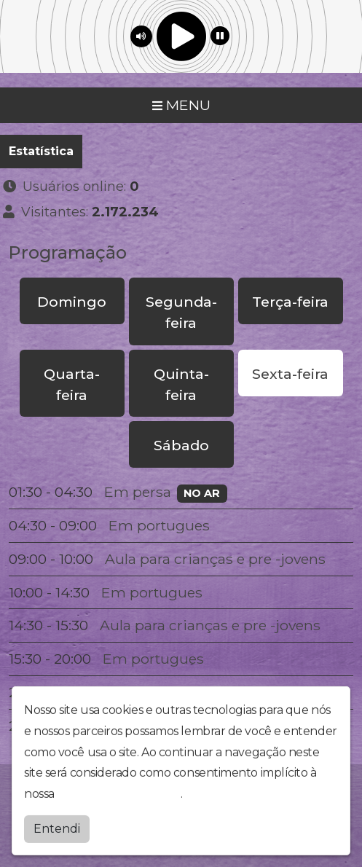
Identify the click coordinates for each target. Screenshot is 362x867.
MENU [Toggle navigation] (181, 105)
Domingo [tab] (71, 301)
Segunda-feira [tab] (181, 312)
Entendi (57, 825)
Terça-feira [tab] (290, 301)
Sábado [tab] (181, 445)
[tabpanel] (181, 609)
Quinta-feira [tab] (181, 384)
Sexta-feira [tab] (290, 373)
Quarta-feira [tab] (72, 384)
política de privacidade (119, 791)
